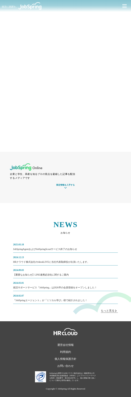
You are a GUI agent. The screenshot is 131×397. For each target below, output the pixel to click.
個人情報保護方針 (65, 358)
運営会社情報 (65, 344)
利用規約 (65, 351)
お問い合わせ (65, 365)
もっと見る (109, 310)
